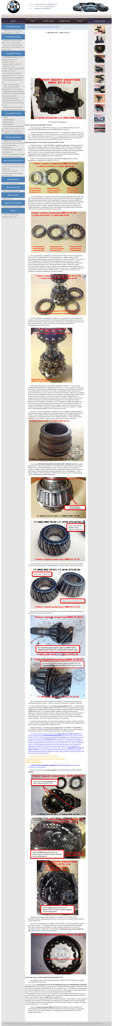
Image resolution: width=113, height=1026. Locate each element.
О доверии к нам (64, 21)
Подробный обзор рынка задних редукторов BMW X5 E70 (12, 58)
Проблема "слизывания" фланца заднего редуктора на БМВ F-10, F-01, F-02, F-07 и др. (12, 47)
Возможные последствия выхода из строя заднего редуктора (12, 95)
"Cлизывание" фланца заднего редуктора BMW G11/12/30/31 (11, 32)
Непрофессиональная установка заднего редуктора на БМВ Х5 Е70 (12, 108)
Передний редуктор (9, 119)
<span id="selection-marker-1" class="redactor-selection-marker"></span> (58, 55)
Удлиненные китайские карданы (13, 133)
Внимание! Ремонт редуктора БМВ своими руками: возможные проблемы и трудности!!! (13, 167)
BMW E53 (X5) (7, 199)
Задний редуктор (8, 124)
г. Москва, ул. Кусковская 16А (42, 8)
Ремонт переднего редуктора (11, 191)
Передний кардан (8, 122)
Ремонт (33, 21)
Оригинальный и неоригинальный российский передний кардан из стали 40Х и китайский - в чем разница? (13, 129)
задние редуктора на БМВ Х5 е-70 (46, 1007)
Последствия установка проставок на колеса (12, 104)
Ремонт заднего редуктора (11, 84)
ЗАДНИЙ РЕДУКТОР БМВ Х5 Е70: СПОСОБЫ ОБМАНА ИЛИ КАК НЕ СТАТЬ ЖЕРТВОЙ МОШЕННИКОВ (13, 144)
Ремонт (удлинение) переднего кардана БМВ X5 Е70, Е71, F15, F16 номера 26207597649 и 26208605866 (12, 75)
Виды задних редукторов (10, 98)
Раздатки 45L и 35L (9, 66)
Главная (13, 21)
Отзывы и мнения (99, 21)
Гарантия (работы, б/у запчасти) (13, 207)
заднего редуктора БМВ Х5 (60, 706)
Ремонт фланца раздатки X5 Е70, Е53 (12, 81)
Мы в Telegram (50, 6)
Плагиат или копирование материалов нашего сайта (10, 216)
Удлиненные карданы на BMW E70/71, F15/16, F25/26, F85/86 (11, 42)
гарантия (31, 771)
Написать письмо (48, 21)
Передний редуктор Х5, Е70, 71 (12, 100)
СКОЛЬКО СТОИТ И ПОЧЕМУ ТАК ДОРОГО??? (12, 151)
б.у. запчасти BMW (50, 770)
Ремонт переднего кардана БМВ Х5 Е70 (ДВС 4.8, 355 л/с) (13, 70)
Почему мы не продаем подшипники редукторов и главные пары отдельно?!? (12, 173)
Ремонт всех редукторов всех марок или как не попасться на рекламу (13, 155)
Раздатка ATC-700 (8, 62)
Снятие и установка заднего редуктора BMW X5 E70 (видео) (11, 88)
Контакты (80, 21)
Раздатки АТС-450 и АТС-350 (12, 64)
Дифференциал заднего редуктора (13, 91)
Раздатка (5, 117)
